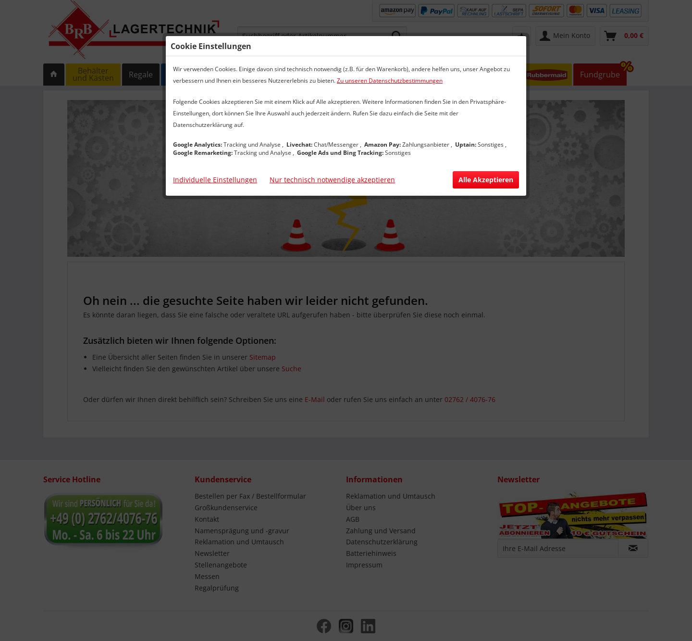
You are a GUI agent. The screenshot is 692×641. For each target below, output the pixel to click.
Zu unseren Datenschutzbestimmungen (390, 80)
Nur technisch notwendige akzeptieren (332, 179)
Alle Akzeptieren (485, 179)
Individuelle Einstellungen (215, 179)
